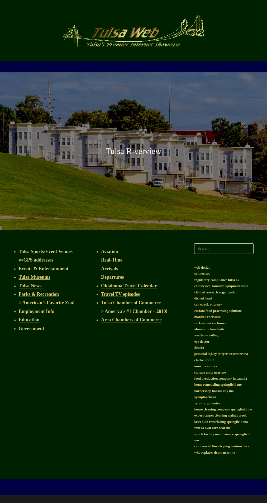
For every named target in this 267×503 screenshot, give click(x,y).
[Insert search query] (224, 248)
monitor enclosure (207, 317)
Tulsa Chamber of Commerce (131, 302)
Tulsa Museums (34, 277)
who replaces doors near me (214, 452)
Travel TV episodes (120, 294)
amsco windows (205, 366)
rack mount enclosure (210, 323)
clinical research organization (215, 292)
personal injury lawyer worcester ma (221, 354)
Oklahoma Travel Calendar (129, 285)
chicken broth (204, 360)
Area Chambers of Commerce (131, 319)
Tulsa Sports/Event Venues (46, 251)
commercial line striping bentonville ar (222, 446)
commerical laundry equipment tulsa (221, 286)
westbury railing (206, 335)
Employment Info (37, 311)
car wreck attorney (208, 304)
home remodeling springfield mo (218, 384)
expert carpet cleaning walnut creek (220, 415)
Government (31, 328)
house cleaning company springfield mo (223, 409)
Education (29, 319)
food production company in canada (220, 378)
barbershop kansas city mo (213, 391)
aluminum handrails (209, 329)
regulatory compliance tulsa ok (216, 280)
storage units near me (210, 372)
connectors (202, 273)
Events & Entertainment (44, 268)
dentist (199, 348)
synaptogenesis (205, 397)
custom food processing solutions (218, 311)
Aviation (109, 251)
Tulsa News (30, 285)
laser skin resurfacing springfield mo (221, 422)
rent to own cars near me (212, 428)
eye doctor (201, 342)
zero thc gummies (207, 403)
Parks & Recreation (39, 294)
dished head (203, 298)
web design (202, 267)
